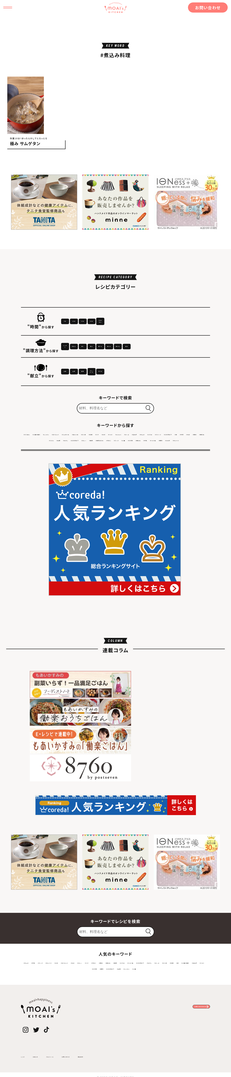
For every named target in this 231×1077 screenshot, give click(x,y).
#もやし (76, 482)
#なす (188, 476)
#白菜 (62, 482)
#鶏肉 (130, 482)
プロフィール (71, 1055)
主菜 (105, 405)
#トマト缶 (112, 488)
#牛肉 (176, 476)
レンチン (76, 361)
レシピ (26, 1055)
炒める (105, 361)
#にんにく (45, 476)
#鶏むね (32, 482)
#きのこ (168, 482)
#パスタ (109, 476)
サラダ (194, 405)
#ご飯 (198, 482)
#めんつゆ (140, 469)
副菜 (135, 405)
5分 (76, 331)
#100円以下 (148, 476)
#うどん (48, 482)
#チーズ (61, 476)
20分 (165, 331)
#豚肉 (128, 488)
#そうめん (34, 469)
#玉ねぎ (78, 476)
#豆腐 (173, 469)
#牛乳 (97, 488)
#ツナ (185, 469)
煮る (164, 361)
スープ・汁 (165, 405)
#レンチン (77, 469)
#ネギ (198, 469)
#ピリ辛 (158, 469)
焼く (135, 361)
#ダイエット (97, 469)
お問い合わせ (208, 7)
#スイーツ (127, 476)
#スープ (184, 482)
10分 (105, 331)
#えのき (142, 488)
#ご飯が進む (55, 469)
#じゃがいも (119, 469)
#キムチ (94, 476)
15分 (135, 331)
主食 (75, 405)
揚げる (105, 374)
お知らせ (46, 1055)
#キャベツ (160, 488)
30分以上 (194, 331)
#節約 (201, 476)
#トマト (28, 476)
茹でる (194, 361)
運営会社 (126, 1055)
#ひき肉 (66, 488)
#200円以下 (96, 482)
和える (75, 374)
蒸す (135, 374)
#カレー (115, 482)
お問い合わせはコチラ (181, 1009)
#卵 (165, 476)
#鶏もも (82, 488)
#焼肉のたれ (148, 482)
